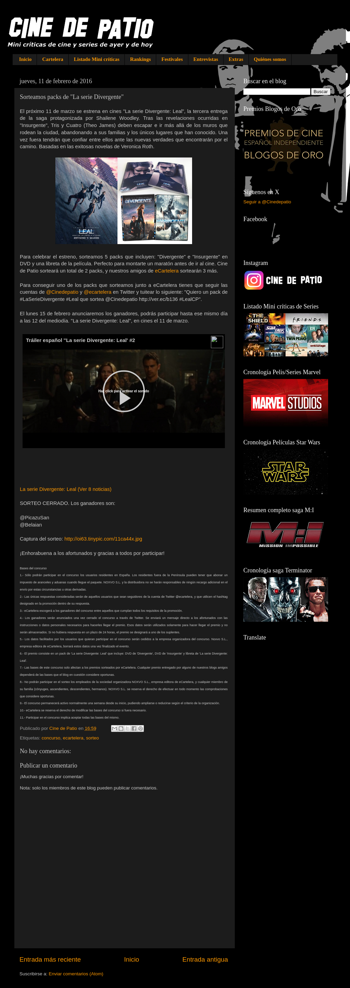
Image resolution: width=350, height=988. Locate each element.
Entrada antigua (205, 959)
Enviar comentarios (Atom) (76, 973)
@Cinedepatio (62, 292)
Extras (236, 59)
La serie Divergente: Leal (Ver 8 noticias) (65, 489)
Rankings (140, 59)
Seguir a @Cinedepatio (267, 201)
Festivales (172, 59)
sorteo (92, 737)
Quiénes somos (270, 59)
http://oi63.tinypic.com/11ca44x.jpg (103, 539)
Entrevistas (205, 59)
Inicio (25, 59)
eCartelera (166, 271)
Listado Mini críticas (96, 59)
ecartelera (73, 737)
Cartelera (52, 59)
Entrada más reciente (50, 959)
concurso (51, 737)
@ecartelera (97, 292)
